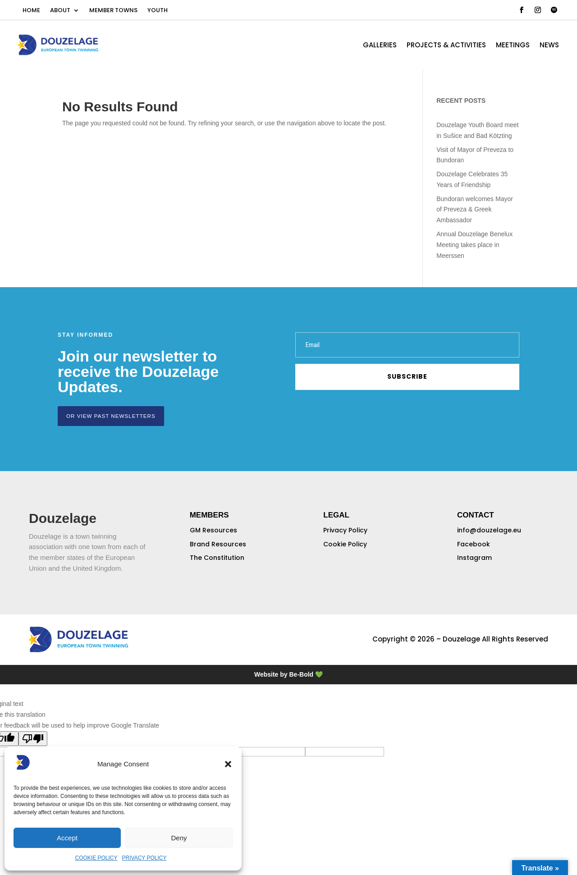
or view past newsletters (108, 415)
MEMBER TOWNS (113, 10)
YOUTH (157, 10)
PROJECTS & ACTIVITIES (446, 46)
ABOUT (60, 10)
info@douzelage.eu (489, 529)
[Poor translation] (32, 737)
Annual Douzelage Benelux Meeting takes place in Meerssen (474, 244)
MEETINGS (513, 46)
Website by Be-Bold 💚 (288, 673)
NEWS (549, 46)
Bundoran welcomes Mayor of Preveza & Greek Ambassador (474, 209)
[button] (228, 764)
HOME (31, 10)
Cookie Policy (345, 543)
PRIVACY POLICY (144, 858)
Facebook (473, 543)
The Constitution (217, 557)
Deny (179, 838)
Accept (67, 838)
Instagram (474, 557)
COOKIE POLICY (96, 858)
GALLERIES (380, 46)
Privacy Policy (345, 529)
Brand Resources (218, 543)
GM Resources (213, 529)
